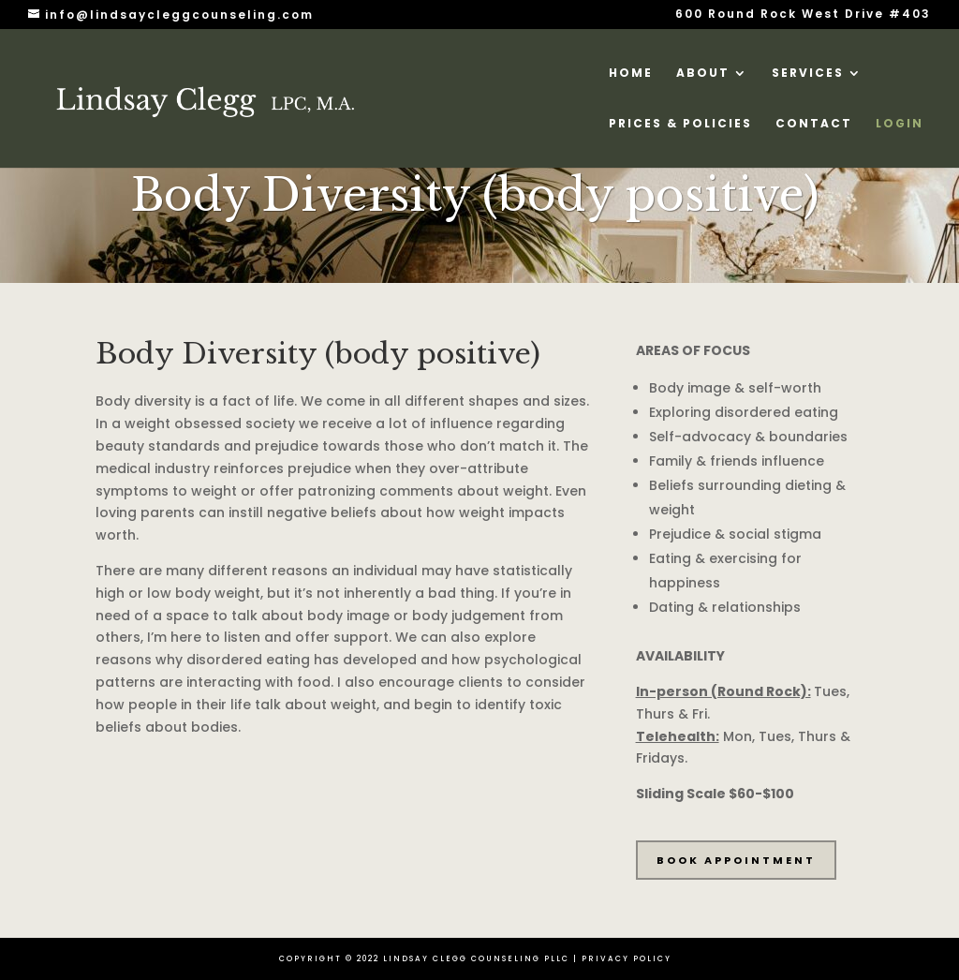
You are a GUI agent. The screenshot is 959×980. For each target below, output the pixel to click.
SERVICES (808, 74)
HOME (631, 74)
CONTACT (813, 124)
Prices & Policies (680, 124)
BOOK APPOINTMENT (736, 860)
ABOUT (703, 74)
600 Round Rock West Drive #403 (803, 15)
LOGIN (899, 124)
